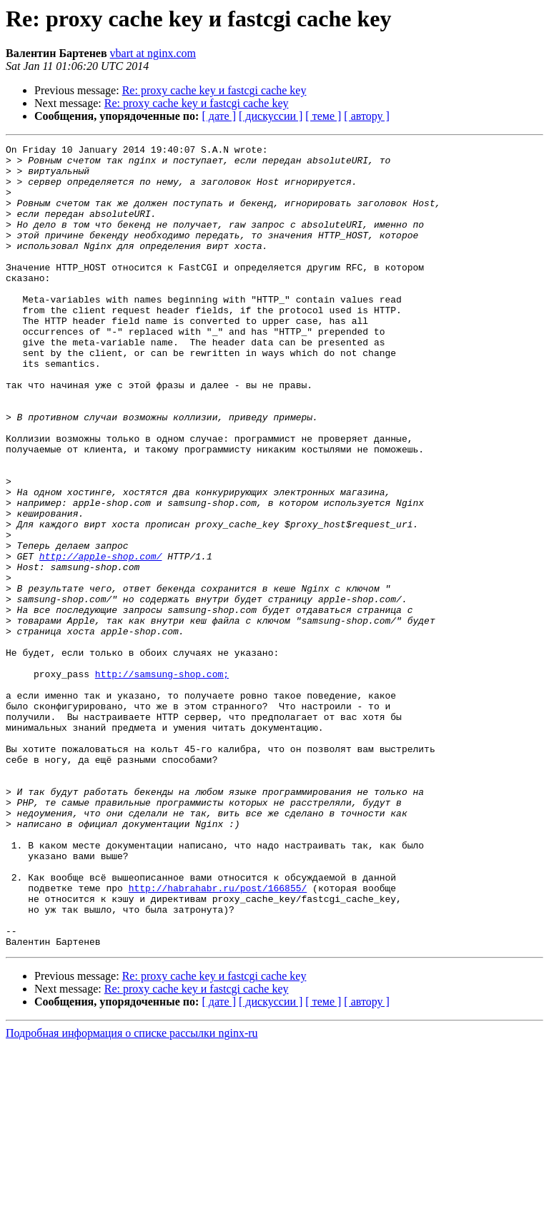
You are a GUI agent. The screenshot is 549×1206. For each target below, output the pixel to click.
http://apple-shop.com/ (100, 639)
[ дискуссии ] (270, 116)
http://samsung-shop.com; (162, 780)
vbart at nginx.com (153, 53)
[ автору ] (366, 116)
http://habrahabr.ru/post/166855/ (218, 1037)
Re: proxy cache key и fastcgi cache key (214, 90)
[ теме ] (323, 116)
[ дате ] (219, 116)
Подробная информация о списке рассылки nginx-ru (132, 1193)
